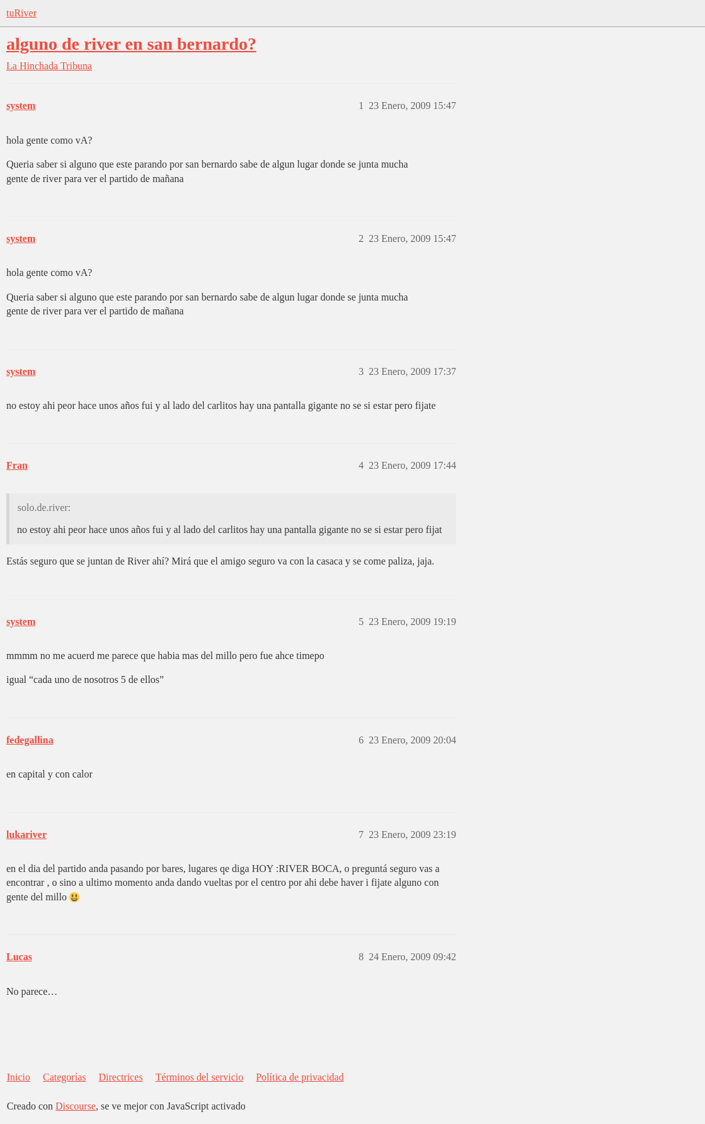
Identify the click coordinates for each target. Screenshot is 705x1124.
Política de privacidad (300, 1077)
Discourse (75, 1106)
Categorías (64, 1077)
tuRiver (21, 13)
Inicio (18, 1077)
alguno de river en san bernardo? (131, 44)
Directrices (120, 1077)
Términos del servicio (200, 1077)
